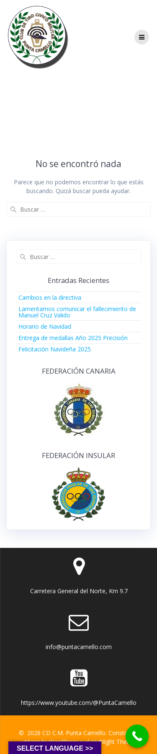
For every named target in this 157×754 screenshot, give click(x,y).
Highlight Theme (113, 742)
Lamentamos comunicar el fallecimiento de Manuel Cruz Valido (77, 312)
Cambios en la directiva (49, 297)
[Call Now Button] (137, 736)
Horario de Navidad (44, 326)
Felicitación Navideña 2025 (54, 349)
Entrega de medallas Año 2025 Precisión (73, 338)
